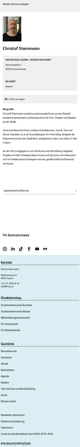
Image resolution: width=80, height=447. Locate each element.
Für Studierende (9, 323)
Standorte (6, 357)
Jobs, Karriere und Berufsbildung (18, 388)
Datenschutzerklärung (12, 421)
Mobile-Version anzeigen (16, 4)
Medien (5, 382)
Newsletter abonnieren (13, 415)
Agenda (5, 376)
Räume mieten (8, 401)
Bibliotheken (7, 370)
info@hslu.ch (7, 286)
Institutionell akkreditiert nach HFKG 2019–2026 (27, 433)
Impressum (7, 427)
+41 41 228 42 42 (10, 283)
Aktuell (4, 363)
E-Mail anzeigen (17, 99)
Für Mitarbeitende (10, 330)
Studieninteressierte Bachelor (16, 305)
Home (4, 395)
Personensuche (9, 351)
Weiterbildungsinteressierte (15, 317)
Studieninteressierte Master (15, 311)
